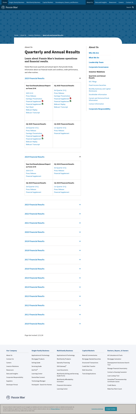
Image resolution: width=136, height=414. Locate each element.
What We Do (94, 57)
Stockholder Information (98, 94)
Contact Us (10, 359)
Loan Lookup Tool (113, 376)
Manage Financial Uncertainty (117, 368)
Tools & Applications (89, 374)
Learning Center (37, 374)
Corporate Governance (99, 67)
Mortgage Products (38, 359)
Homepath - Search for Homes (42, 385)
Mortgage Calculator (114, 359)
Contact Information (96, 104)
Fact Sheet (30, 107)
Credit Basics (111, 385)
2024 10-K (29, 170)
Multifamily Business (33, 2)
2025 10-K (29, 93)
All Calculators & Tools (114, 355)
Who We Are (94, 53)
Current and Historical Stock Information (99, 99)
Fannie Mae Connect (38, 377)
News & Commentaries (89, 355)
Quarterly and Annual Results (97, 77)
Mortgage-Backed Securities (91, 359)
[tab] (53, 78)
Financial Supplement (34, 101)
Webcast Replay (31, 110)
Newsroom (10, 370)
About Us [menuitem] (90, 2)
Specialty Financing (63, 363)
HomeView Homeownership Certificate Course (116, 380)
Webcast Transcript (33, 112)
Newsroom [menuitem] (112, 2)
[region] (68, 409)
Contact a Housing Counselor (117, 372)
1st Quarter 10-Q (60, 128)
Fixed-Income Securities (97, 85)
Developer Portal (12, 385)
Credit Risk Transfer (88, 366)
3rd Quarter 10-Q (60, 90)
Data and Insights (12, 374)
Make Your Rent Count (114, 389)
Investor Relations (34, 35)
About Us (23, 35)
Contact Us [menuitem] (129, 2)
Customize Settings (97, 409)
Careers (8, 363)
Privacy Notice (55, 409)
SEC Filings (93, 81)
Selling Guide (36, 363)
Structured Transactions (90, 363)
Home (5, 2)
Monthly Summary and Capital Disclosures (99, 90)
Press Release (31, 96)
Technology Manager (39, 381)
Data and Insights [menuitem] (101, 2)
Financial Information (64, 385)
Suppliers (9, 381)
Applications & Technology (40, 355)
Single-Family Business (16, 2)
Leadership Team (96, 62)
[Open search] (130, 7)
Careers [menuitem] (121, 2)
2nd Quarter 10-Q (32, 128)
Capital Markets (48, 2)
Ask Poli (35, 370)
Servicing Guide (37, 366)
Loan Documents (62, 370)
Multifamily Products (64, 359)
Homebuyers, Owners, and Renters (66, 2)
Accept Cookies (110, 409)
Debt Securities (87, 370)
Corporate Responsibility (99, 109)
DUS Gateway (61, 366)
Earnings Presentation (34, 99)
